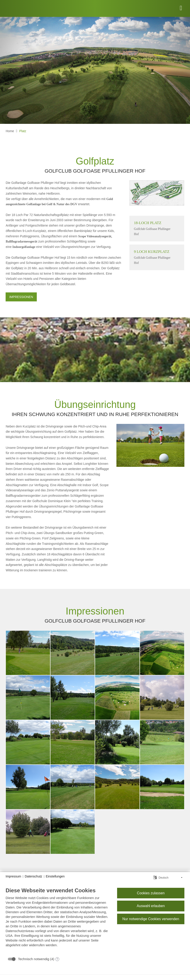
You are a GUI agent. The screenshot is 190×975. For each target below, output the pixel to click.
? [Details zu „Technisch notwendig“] (57, 959)
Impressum (13, 876)
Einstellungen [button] (55, 876)
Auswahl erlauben (151, 906)
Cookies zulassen (150, 893)
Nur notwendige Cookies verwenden (150, 919)
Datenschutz (33, 876)
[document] (58, 920)
